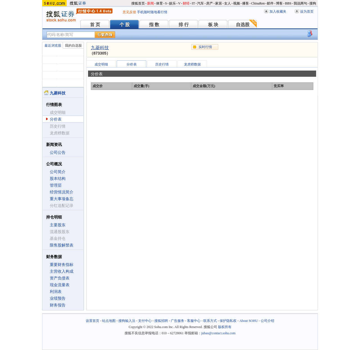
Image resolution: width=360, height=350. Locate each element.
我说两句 (300, 3)
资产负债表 (59, 278)
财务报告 (58, 305)
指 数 (154, 24)
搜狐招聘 (161, 321)
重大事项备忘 (61, 199)
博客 (279, 3)
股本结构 (58, 179)
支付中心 (145, 321)
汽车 (200, 3)
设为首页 (307, 11)
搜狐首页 (138, 3)
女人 (227, 3)
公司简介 (58, 172)
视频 (236, 3)
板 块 (213, 24)
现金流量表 (59, 285)
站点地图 (109, 321)
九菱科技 (100, 47)
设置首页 (92, 321)
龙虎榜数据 (192, 64)
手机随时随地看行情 (152, 12)
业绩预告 (58, 298)
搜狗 (312, 3)
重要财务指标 (61, 265)
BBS (288, 3)
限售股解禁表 (61, 245)
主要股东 (58, 225)
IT (193, 3)
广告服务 (177, 321)
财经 (186, 3)
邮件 (270, 3)
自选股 (242, 24)
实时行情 (205, 47)
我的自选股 (73, 46)
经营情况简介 (61, 192)
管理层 (56, 185)
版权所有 (224, 327)
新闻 (150, 3)
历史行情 (162, 64)
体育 (159, 3)
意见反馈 (129, 12)
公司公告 (58, 152)
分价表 (56, 119)
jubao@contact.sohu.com (218, 333)
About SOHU (248, 321)
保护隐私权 (228, 321)
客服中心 (194, 321)
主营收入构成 (61, 271)
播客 (245, 3)
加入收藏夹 (277, 11)
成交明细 (101, 64)
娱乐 (172, 3)
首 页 (95, 24)
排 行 (184, 24)
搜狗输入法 (126, 321)
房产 (209, 3)
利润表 (56, 292)
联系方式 (210, 321)
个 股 (125, 24)
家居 (218, 3)
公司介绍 (267, 321)
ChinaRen (258, 3)
